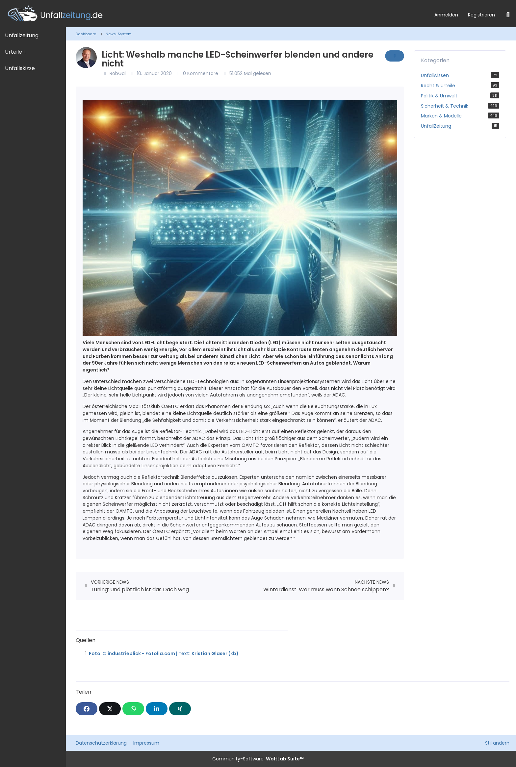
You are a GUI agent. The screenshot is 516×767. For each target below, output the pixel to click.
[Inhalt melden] (394, 56)
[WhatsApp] (133, 708)
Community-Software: (258, 758)
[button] (157, 708)
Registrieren (481, 15)
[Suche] (508, 15)
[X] (110, 708)
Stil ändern (497, 743)
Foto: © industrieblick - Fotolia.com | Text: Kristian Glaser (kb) (164, 653)
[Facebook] (86, 708)
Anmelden (446, 15)
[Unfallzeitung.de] (214, 13)
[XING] (180, 708)
